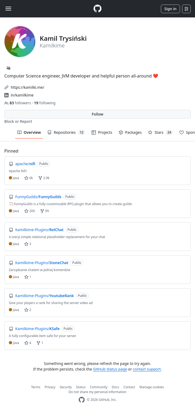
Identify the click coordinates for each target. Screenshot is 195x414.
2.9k (43, 178)
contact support (147, 369)
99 (44, 211)
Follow (97, 114)
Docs (115, 387)
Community (98, 387)
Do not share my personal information (97, 392)
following (44, 102)
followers (18, 102)
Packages (130, 132)
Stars (160, 132)
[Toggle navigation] (8, 9)
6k (28, 178)
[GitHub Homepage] (81, 400)
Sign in (170, 8)
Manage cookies (151, 387)
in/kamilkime (22, 95)
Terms (36, 387)
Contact (129, 387)
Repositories (66, 132)
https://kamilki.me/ (27, 87)
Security (66, 387)
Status (80, 387)
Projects (102, 132)
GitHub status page (110, 369)
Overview (29, 132)
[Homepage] (97, 8)
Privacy (50, 387)
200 (29, 211)
